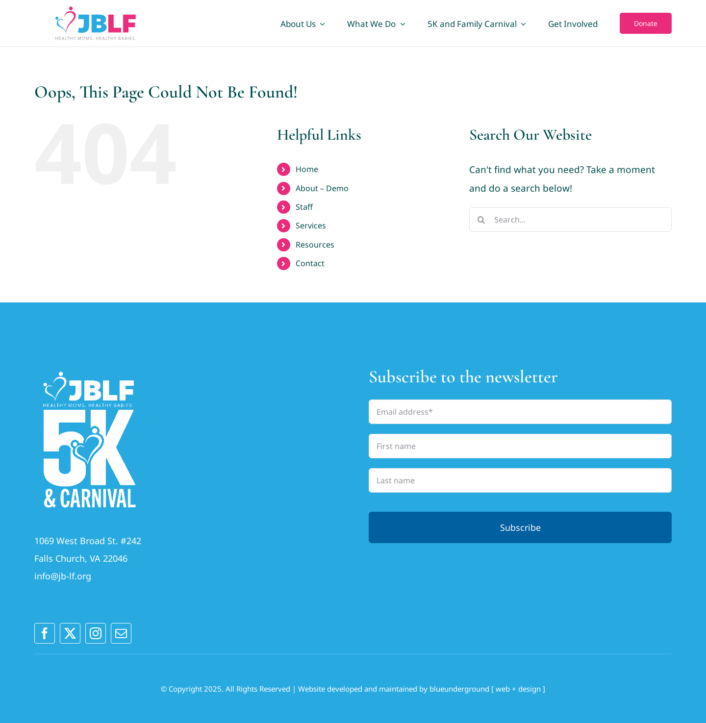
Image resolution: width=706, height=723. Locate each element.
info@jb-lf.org (62, 576)
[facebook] (44, 633)
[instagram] (95, 633)
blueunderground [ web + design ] (487, 689)
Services (311, 225)
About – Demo (322, 188)
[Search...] (570, 219)
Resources (315, 244)
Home (307, 169)
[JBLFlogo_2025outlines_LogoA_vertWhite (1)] (89, 370)
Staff (304, 206)
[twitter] (70, 633)
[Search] (481, 219)
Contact (310, 263)
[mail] (121, 633)
